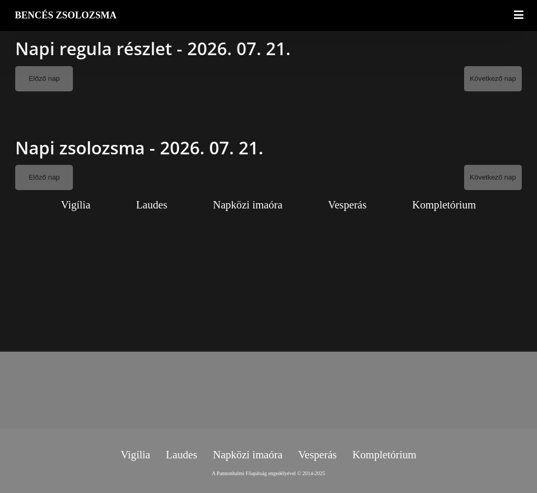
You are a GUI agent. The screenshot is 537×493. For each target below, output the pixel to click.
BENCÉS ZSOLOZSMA (65, 15)
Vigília (75, 205)
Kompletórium (444, 205)
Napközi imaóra (248, 205)
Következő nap (493, 78)
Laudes (151, 205)
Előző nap (44, 78)
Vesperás (347, 205)
